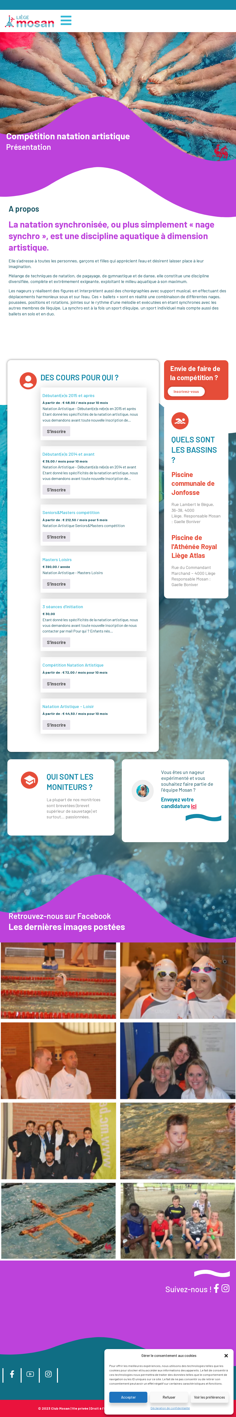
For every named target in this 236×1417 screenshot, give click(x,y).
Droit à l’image (102, 1408)
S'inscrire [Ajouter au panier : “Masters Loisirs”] (56, 584)
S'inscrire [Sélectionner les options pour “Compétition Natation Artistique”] (56, 683)
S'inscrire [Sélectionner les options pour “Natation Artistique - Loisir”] (56, 725)
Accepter (128, 1397)
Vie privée (80, 1408)
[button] (226, 1355)
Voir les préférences (209, 1397)
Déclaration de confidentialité (170, 1408)
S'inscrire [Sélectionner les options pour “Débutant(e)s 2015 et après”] (56, 431)
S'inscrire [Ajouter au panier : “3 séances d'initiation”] (56, 642)
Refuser (169, 1397)
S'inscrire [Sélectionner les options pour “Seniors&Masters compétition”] (56, 537)
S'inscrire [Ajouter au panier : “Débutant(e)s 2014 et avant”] (56, 489)
